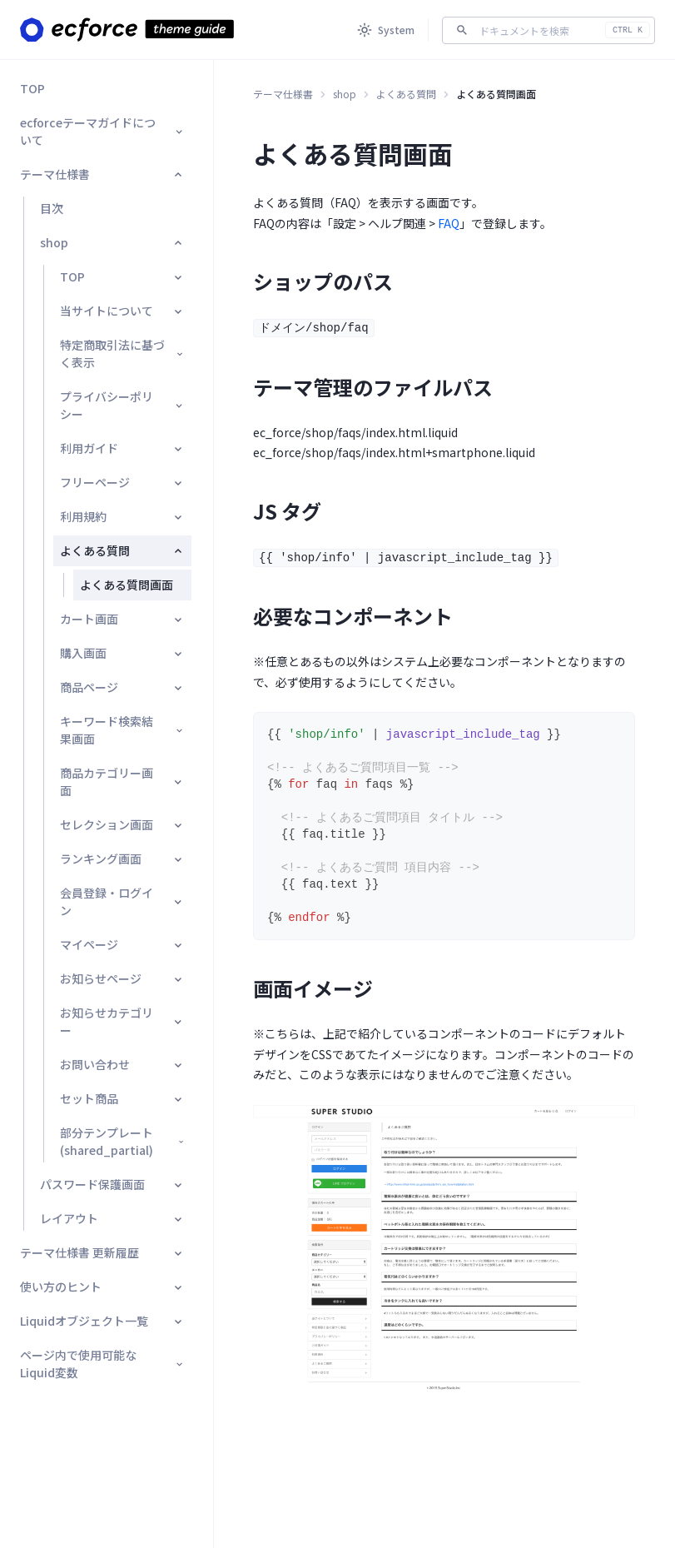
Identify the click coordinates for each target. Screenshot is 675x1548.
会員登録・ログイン (122, 901)
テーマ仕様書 (102, 174)
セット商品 (122, 1098)
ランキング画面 (122, 858)
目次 (51, 208)
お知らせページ (122, 978)
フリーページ (122, 482)
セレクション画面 (122, 824)
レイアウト (112, 1218)
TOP (32, 88)
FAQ (448, 223)
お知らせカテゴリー (122, 1021)
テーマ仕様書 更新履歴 (102, 1252)
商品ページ (122, 687)
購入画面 (122, 653)
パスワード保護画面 (112, 1184)
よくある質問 (122, 550)
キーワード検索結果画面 (122, 730)
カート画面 (122, 618)
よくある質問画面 (126, 584)
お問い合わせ (122, 1064)
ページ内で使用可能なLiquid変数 (102, 1363)
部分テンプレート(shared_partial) (122, 1141)
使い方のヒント (102, 1286)
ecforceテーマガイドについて (102, 131)
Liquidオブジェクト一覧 (102, 1320)
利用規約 (122, 516)
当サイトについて (122, 310)
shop (112, 242)
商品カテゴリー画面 (122, 781)
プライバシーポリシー (122, 405)
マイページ (122, 944)
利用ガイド (122, 448)
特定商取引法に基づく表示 (122, 353)
